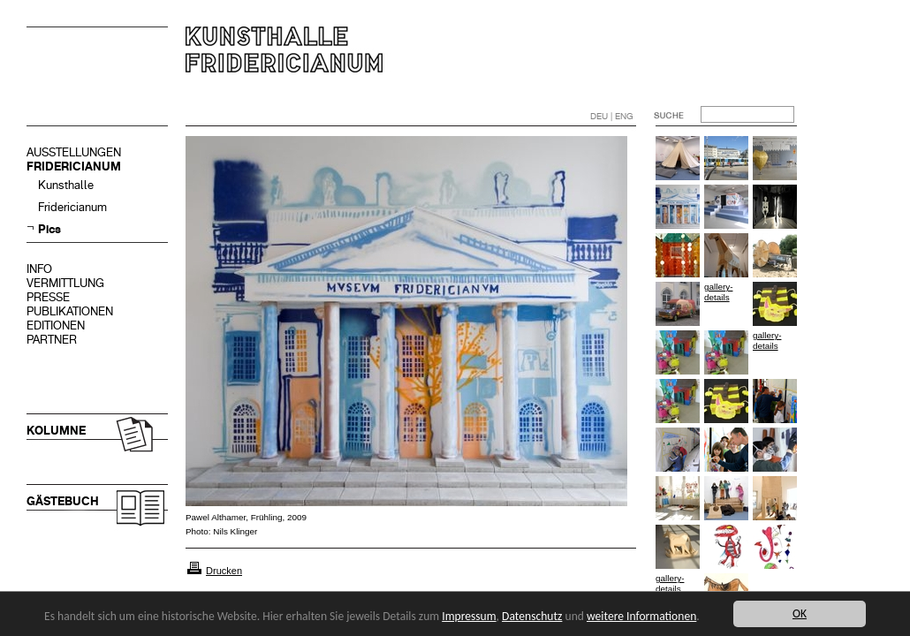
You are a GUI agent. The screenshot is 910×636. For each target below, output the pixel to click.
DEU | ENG (611, 116)
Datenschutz (532, 616)
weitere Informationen (641, 616)
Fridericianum (72, 207)
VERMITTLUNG (65, 283)
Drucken (224, 570)
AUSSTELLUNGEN (74, 152)
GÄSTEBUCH (63, 501)
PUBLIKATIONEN (70, 311)
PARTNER (52, 339)
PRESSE (48, 297)
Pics (49, 229)
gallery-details (718, 292)
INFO (39, 269)
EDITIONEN (56, 325)
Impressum (469, 616)
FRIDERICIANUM (74, 166)
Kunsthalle (66, 185)
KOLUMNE (56, 430)
